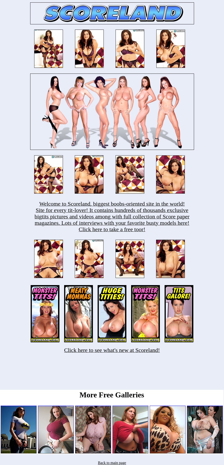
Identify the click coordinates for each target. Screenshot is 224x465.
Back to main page (112, 463)
